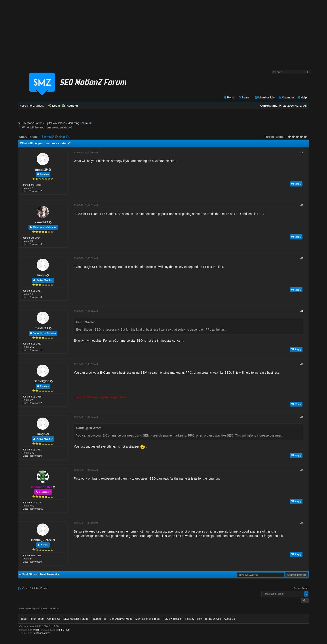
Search (244, 97)
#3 (301, 258)
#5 (301, 364)
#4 (301, 311)
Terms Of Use (213, 618)
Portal (229, 97)
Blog (24, 618)
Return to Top (98, 618)
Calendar (286, 97)
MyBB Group (63, 629)
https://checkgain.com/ (89, 536)
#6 (301, 417)
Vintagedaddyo (42, 633)
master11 (41, 328)
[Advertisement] (163, 33)
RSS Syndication (172, 618)
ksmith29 (41, 222)
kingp (41, 275)
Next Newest (48, 574)
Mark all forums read (147, 618)
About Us (229, 618)
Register (70, 105)
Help (302, 97)
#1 (301, 152)
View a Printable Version (35, 588)
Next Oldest (30, 574)
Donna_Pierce (41, 540)
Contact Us (53, 618)
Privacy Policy (193, 618)
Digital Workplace (55, 123)
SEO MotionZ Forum (30, 123)
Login (54, 105)
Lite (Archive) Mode (120, 618)
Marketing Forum (78, 123)
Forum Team (37, 618)
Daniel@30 (41, 381)
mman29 (41, 169)
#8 (301, 523)
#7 (301, 470)
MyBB (36, 629)
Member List (264, 97)
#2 (301, 205)
